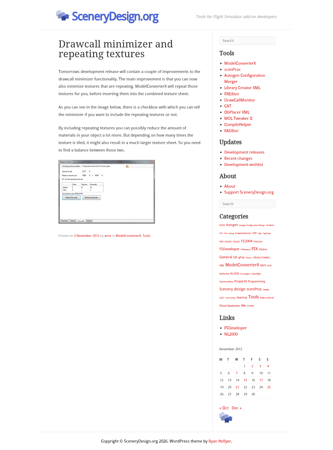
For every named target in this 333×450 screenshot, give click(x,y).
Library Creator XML (242, 87)
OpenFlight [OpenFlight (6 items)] (256, 274)
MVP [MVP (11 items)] (269, 265)
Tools (146, 236)
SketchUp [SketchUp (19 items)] (242, 297)
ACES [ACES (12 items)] (222, 225)
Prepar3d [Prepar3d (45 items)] (240, 281)
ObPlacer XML (237, 112)
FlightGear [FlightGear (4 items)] (267, 233)
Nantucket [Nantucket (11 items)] (224, 273)
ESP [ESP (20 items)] (255, 233)
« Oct (224, 408)
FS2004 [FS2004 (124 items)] (246, 241)
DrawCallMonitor (239, 100)
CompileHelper (237, 124)
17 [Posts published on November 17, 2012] (261, 380)
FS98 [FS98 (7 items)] (221, 241)
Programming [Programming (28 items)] (256, 281)
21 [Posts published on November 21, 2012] (237, 387)
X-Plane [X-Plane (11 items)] (250, 305)
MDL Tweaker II (238, 118)
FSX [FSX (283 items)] (255, 248)
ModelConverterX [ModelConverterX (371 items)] (242, 264)
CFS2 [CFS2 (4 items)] (225, 233)
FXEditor (231, 93)
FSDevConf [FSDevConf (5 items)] (257, 242)
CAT (227, 106)
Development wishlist (243, 164)
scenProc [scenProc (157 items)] (254, 289)
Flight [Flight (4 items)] (260, 233)
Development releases (244, 152)
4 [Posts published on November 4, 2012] (268, 366)
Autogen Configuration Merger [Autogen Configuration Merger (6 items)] (252, 225)
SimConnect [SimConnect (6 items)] (231, 298)
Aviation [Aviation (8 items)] (270, 225)
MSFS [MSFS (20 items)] (263, 265)
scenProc (232, 69)
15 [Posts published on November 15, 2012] (245, 380)
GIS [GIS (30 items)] (235, 257)
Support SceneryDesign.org (249, 192)
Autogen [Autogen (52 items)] (232, 225)
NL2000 (231, 334)
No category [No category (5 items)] (245, 274)
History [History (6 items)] (249, 258)
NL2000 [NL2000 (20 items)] (234, 273)
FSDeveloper (235, 328)
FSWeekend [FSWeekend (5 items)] (245, 250)
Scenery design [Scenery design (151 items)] (232, 289)
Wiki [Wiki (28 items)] (243, 305)
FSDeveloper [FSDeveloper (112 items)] (229, 249)
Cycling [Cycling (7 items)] (231, 233)
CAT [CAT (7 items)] (221, 233)
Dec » (237, 408)
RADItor (231, 130)
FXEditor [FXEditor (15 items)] (263, 249)
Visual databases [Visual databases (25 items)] (229, 305)
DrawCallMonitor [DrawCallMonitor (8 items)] (243, 233)
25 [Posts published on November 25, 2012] (269, 387)
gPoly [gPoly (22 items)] (242, 257)
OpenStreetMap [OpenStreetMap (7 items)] (226, 281)
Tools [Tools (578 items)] (253, 297)
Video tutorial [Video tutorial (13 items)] (267, 297)
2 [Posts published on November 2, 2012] (252, 366)
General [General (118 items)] (225, 257)
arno (107, 236)
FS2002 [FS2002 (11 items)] (236, 241)
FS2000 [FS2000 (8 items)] (228, 241)
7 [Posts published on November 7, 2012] (236, 373)
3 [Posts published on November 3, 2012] (260, 366)
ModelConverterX (128, 236)
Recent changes (238, 158)
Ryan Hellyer (220, 441)
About (229, 186)
